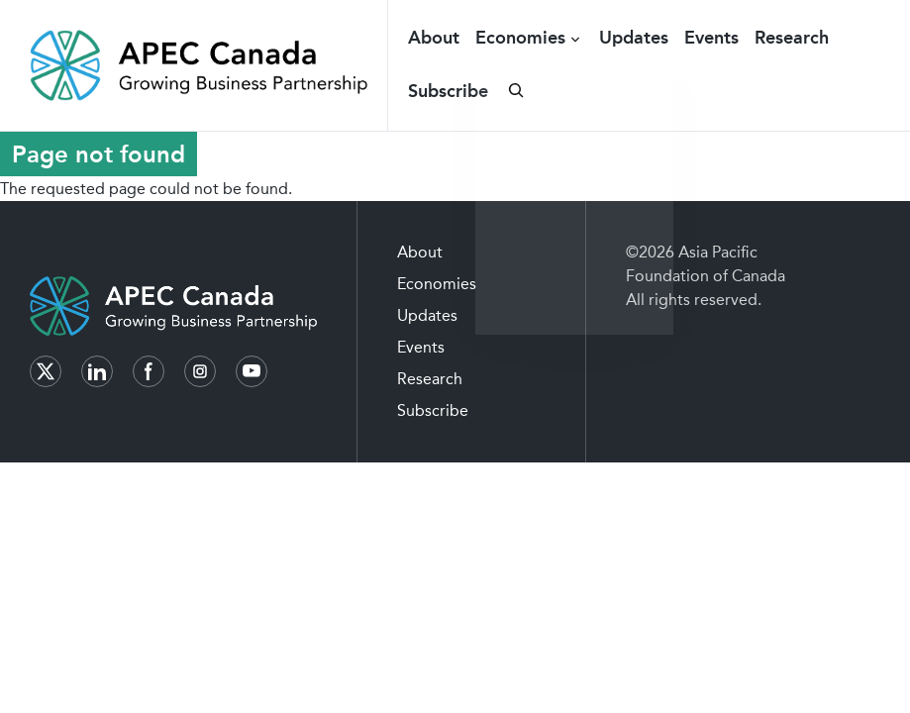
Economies (520, 38)
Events (711, 38)
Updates (633, 38)
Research (792, 38)
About (433, 38)
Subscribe (448, 91)
